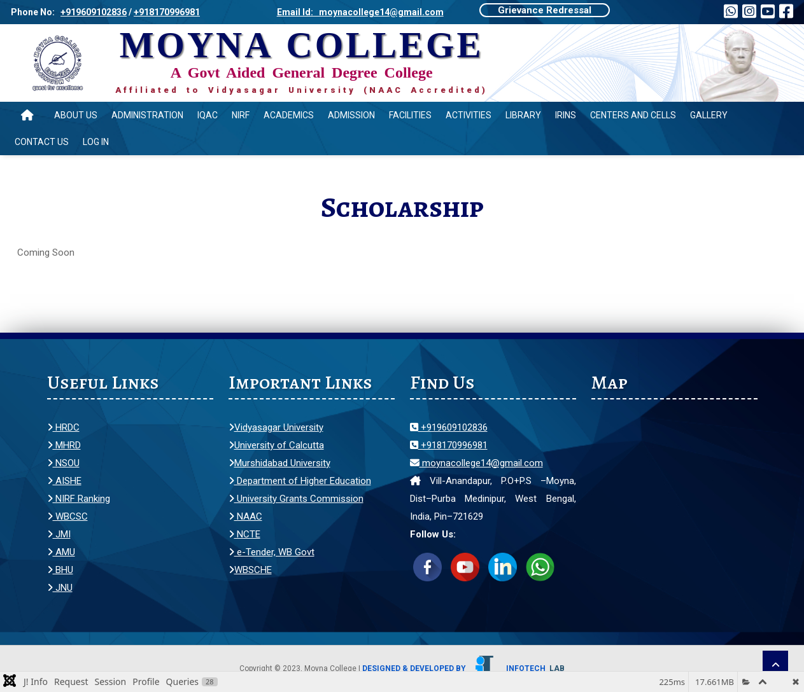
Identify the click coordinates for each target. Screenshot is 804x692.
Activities (468, 115)
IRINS (565, 115)
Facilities (410, 115)
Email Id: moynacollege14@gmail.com (360, 12)
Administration (147, 115)
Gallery (709, 115)
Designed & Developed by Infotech (463, 668)
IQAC (207, 115)
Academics (289, 115)
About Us (75, 115)
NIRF (241, 115)
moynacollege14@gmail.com (476, 463)
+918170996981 (167, 12)
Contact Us (42, 142)
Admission (351, 115)
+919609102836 (93, 12)
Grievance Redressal (544, 10)
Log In (96, 142)
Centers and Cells (633, 115)
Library (523, 115)
